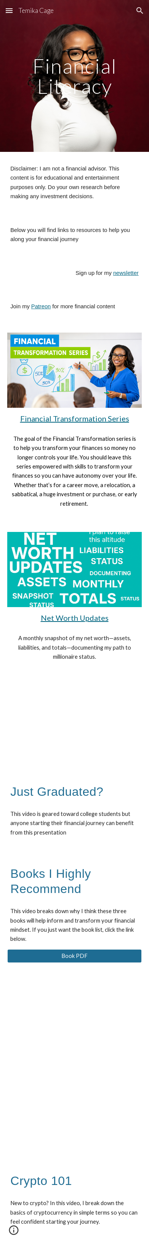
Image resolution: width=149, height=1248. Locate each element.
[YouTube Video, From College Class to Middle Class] (74, 722)
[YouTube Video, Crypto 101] (74, 1112)
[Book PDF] (74, 956)
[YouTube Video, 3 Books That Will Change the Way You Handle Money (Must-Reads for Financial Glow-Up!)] (74, 1018)
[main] (74, 76)
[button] (9, 10)
